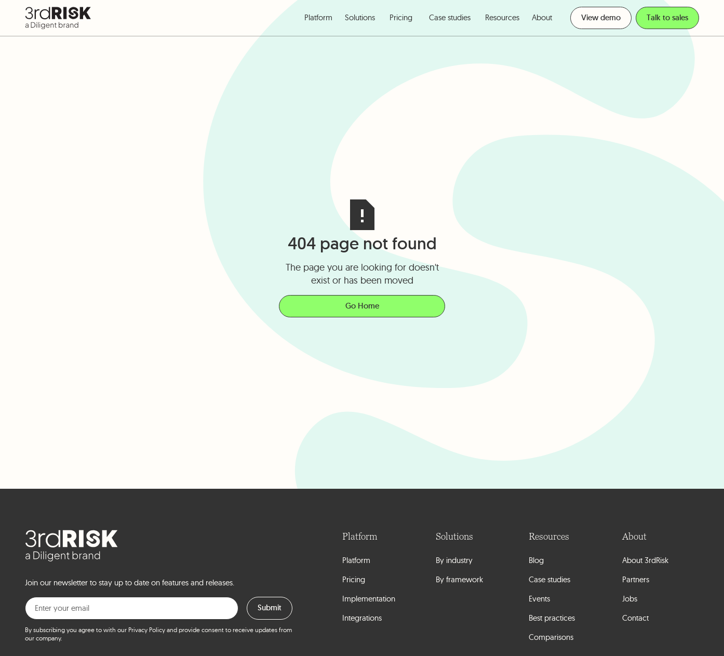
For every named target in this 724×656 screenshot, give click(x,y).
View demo (601, 17)
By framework (459, 579)
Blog (536, 560)
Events (539, 599)
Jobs (629, 599)
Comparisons (551, 637)
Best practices (552, 618)
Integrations (362, 618)
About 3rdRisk (645, 560)
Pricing (401, 17)
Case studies (450, 17)
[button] (318, 18)
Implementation (368, 599)
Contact (635, 618)
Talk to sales (667, 17)
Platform (356, 560)
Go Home (362, 306)
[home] (58, 18)
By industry (454, 560)
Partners (635, 579)
